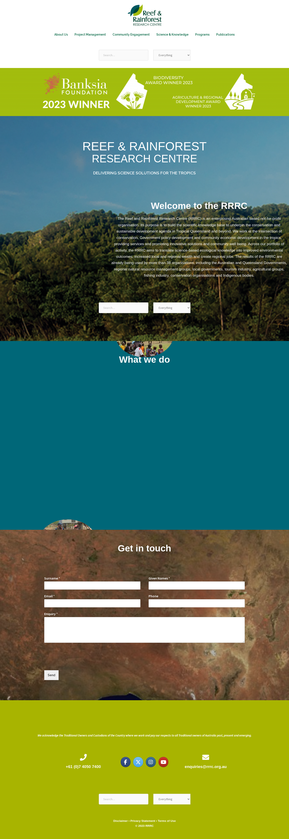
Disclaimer (120, 820)
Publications (225, 34)
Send (51, 675)
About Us (61, 34)
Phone (153, 596)
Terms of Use (167, 820)
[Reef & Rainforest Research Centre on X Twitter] (138, 762)
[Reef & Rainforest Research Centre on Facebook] (126, 762)
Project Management (90, 34)
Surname (52, 578)
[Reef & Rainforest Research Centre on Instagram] (151, 762)
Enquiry (51, 614)
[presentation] (77, 663)
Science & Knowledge (172, 34)
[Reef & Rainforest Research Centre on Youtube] (163, 762)
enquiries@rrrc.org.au (206, 766)
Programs (202, 34)
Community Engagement (131, 34)
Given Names (159, 578)
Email (49, 596)
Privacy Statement (142, 820)
